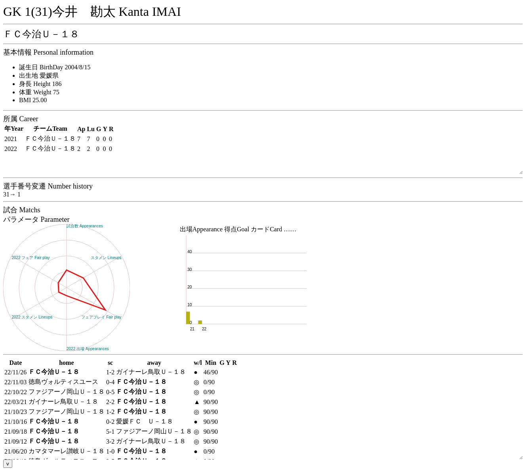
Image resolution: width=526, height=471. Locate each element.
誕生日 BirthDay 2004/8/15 (54, 67)
